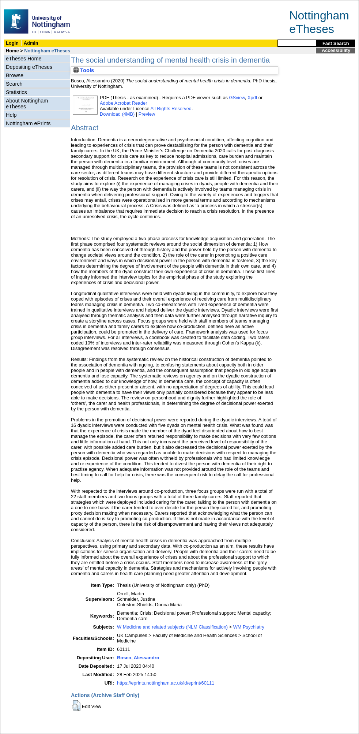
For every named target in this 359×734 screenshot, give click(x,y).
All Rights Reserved (171, 108)
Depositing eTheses (29, 67)
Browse (14, 75)
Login (12, 43)
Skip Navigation (16, 4)
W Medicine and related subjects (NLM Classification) (172, 627)
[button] (76, 705)
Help (11, 115)
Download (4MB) (117, 114)
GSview (237, 97)
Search (14, 84)
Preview (147, 114)
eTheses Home (24, 59)
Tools (83, 70)
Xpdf (252, 97)
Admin (31, 43)
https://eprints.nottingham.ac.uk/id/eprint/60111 (165, 683)
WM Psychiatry (248, 627)
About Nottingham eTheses (27, 103)
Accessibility (336, 50)
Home (12, 50)
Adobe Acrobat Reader (123, 103)
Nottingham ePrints (28, 123)
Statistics (16, 92)
